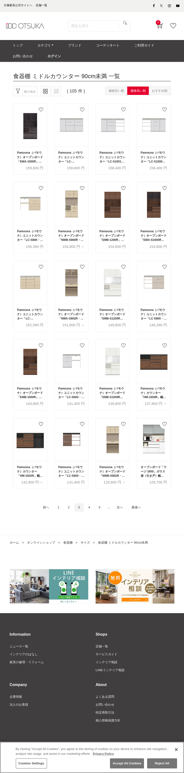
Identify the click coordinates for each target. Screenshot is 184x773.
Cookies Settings (31, 763)
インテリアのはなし (25, 667)
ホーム (15, 555)
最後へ (141, 520)
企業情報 (16, 710)
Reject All (162, 763)
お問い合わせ (106, 719)
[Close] (176, 749)
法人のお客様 (20, 719)
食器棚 (71, 555)
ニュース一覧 (20, 659)
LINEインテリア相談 (111, 684)
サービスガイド (107, 667)
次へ (122, 520)
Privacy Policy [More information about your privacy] (103, 754)
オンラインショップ (43, 555)
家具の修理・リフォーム (28, 675)
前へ (41, 520)
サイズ (89, 555)
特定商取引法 (106, 727)
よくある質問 (106, 710)
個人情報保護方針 (109, 735)
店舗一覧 (102, 659)
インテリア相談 (107, 675)
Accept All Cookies (127, 763)
